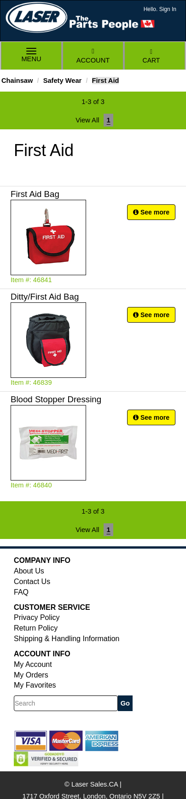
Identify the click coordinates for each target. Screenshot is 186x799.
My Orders (31, 675)
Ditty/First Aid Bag (45, 296)
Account (93, 56)
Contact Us (32, 581)
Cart (151, 56)
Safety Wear (62, 80)
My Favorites (35, 685)
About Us (29, 571)
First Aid (105, 80)
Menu (31, 55)
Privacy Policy (37, 617)
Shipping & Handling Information (66, 639)
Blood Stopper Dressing (56, 399)
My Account (33, 664)
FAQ (21, 592)
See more (151, 212)
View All (87, 120)
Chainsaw (17, 80)
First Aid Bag (35, 194)
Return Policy (36, 628)
